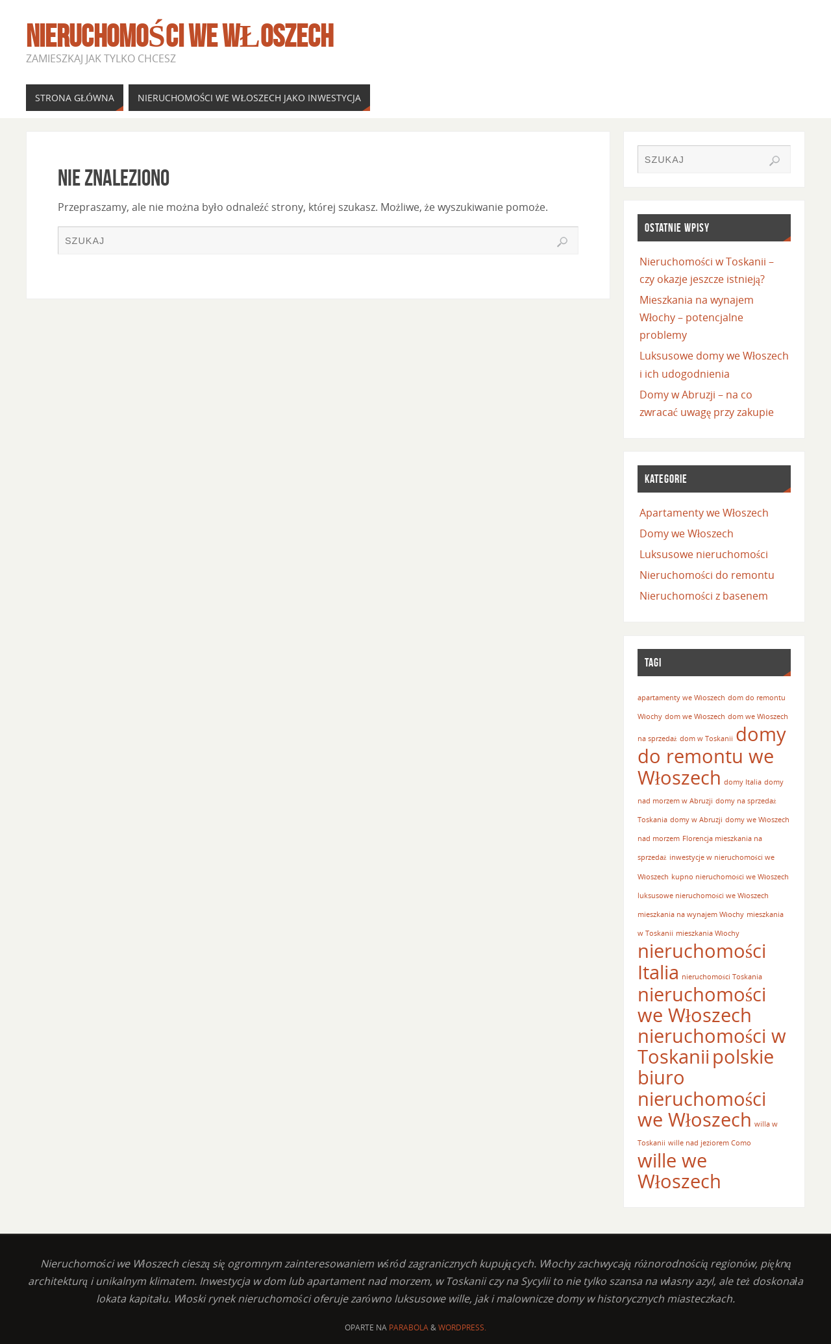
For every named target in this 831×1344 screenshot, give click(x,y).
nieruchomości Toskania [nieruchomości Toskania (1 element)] (722, 976)
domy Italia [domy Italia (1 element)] (743, 782)
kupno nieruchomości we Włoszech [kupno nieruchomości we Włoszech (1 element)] (730, 876)
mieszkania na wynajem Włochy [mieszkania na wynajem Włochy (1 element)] (691, 914)
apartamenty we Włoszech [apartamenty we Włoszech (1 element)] (681, 697)
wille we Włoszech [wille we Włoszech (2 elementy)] (679, 1170)
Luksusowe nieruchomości (703, 554)
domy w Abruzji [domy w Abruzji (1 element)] (696, 819)
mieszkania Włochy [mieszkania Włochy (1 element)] (707, 933)
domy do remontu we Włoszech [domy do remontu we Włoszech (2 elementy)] (712, 755)
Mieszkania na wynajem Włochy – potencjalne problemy (696, 317)
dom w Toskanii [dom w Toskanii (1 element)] (706, 738)
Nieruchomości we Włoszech (179, 36)
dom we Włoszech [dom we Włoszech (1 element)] (695, 716)
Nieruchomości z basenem (703, 596)
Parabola (408, 1327)
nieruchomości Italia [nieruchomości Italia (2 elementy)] (702, 961)
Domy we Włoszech (686, 533)
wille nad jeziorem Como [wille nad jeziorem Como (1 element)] (709, 1142)
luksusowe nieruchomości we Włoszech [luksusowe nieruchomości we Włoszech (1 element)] (703, 895)
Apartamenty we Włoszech (704, 513)
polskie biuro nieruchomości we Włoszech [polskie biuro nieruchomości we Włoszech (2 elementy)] (706, 1088)
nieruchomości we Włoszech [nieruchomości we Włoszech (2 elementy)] (702, 1004)
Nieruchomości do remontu (707, 575)
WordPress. (462, 1327)
